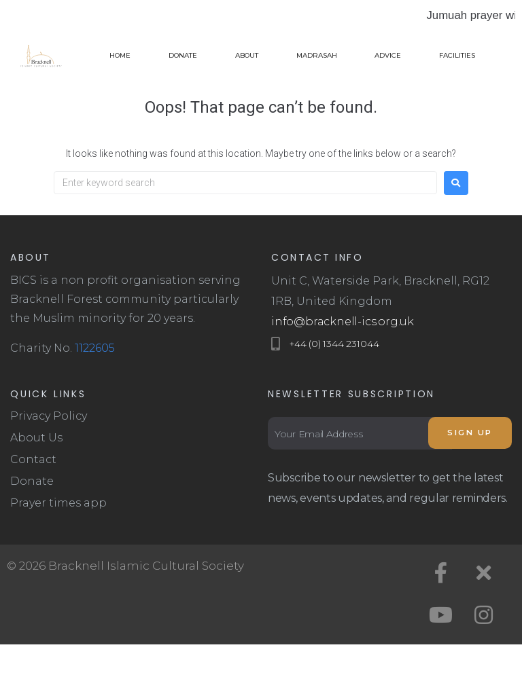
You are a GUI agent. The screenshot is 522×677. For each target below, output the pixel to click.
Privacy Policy (48, 415)
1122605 (95, 348)
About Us (36, 437)
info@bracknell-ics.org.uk (342, 321)
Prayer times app (58, 502)
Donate (32, 481)
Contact (33, 459)
